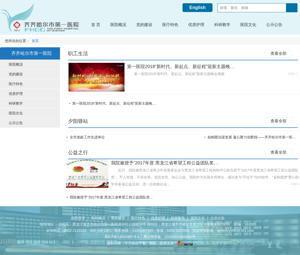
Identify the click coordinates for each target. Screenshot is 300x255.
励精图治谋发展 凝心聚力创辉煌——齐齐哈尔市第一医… (252, 137)
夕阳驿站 (78, 121)
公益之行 (78, 152)
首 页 (95, 25)
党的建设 (118, 218)
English (197, 7)
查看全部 (278, 53)
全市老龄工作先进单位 (87, 137)
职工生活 (78, 53)
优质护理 (158, 218)
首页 (35, 41)
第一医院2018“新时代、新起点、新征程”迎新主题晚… (114, 103)
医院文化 (198, 218)
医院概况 (98, 218)
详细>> (293, 74)
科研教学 (178, 218)
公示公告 (217, 218)
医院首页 (78, 218)
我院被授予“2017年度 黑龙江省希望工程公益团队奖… (111, 197)
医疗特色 (138, 218)
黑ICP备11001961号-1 (122, 237)
